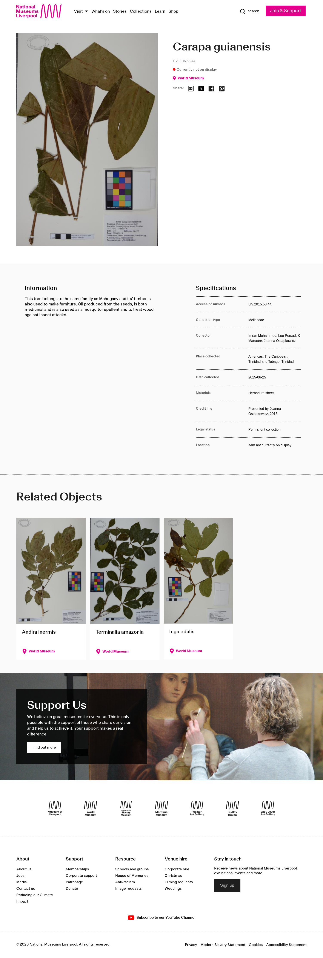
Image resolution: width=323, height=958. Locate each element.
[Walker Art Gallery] (197, 808)
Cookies (256, 945)
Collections (141, 11)
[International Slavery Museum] (126, 808)
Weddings (173, 889)
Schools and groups (132, 869)
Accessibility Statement (286, 945)
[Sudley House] (232, 808)
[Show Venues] (86, 11)
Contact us (25, 889)
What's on (100, 11)
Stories (120, 11)
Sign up (227, 885)
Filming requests (179, 882)
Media (21, 882)
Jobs (20, 876)
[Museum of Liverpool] (55, 808)
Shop (173, 11)
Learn (160, 11)
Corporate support (81, 876)
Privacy (191, 945)
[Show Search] (249, 11)
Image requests (128, 889)
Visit (78, 11)
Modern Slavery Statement (222, 945)
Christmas (173, 876)
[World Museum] (90, 808)
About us (24, 869)
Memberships (77, 869)
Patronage (74, 882)
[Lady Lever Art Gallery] (268, 808)
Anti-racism (125, 882)
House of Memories (131, 876)
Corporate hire (177, 869)
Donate (72, 889)
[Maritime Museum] (161, 808)
